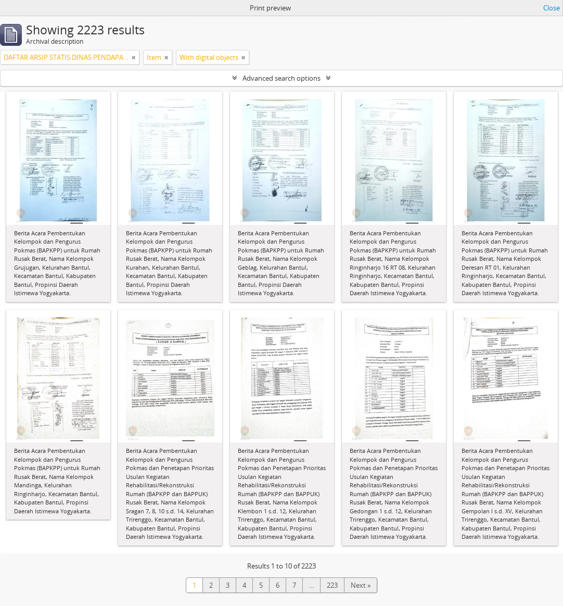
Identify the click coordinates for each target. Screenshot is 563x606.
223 (332, 585)
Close (551, 7)
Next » (360, 585)
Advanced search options (281, 78)
